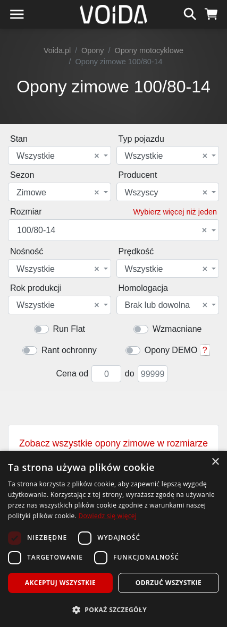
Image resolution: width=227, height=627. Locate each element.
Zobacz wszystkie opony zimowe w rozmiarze (113, 449)
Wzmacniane (177, 328)
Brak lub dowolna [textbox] (166, 305)
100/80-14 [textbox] (112, 230)
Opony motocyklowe (149, 50)
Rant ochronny (69, 350)
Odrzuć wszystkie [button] (168, 582)
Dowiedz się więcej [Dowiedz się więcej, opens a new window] (107, 515)
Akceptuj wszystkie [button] (60, 582)
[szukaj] (190, 12)
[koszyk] (211, 12)
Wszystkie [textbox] (57, 156)
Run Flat (69, 328)
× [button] (215, 462)
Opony (92, 50)
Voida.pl (57, 50)
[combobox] (59, 155)
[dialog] (113, 539)
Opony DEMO (171, 350)
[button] (113, 609)
